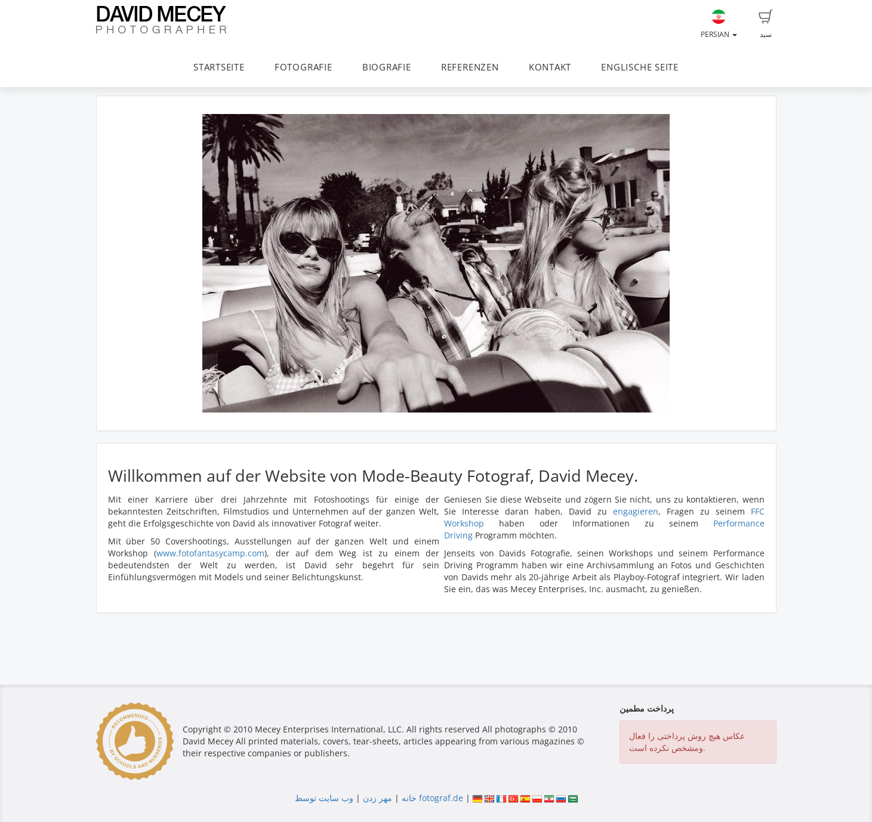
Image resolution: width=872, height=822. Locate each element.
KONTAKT (550, 67)
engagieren (635, 511)
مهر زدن (377, 797)
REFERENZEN (470, 67)
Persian (719, 24)
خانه (409, 797)
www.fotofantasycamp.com (210, 553)
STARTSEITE (219, 67)
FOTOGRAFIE (303, 67)
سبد (766, 24)
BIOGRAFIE (386, 67)
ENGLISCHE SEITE (640, 67)
